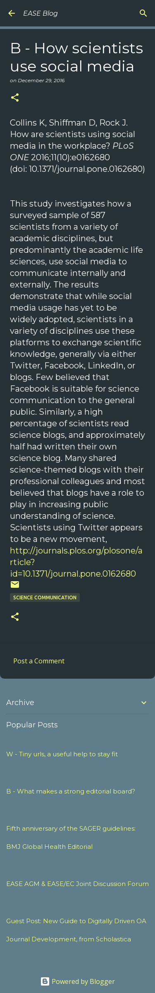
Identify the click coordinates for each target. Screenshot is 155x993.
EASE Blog (40, 13)
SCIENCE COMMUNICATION (44, 597)
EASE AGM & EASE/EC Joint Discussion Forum (77, 884)
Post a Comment (38, 660)
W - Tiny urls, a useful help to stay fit (62, 754)
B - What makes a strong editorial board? (70, 791)
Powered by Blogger (77, 981)
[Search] (143, 13)
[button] (15, 98)
